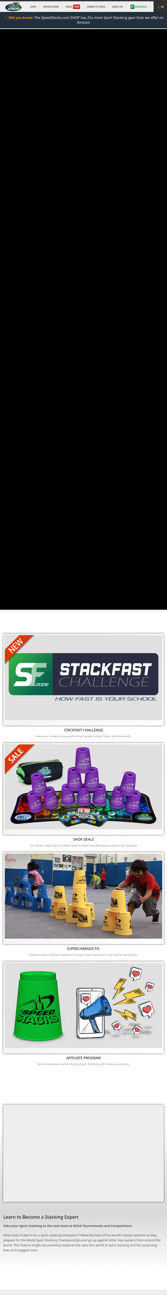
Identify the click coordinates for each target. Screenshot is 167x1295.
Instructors (51, 6)
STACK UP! (117, 6)
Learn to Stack (96, 6)
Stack (72, 7)
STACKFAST (138, 7)
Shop (33, 6)
